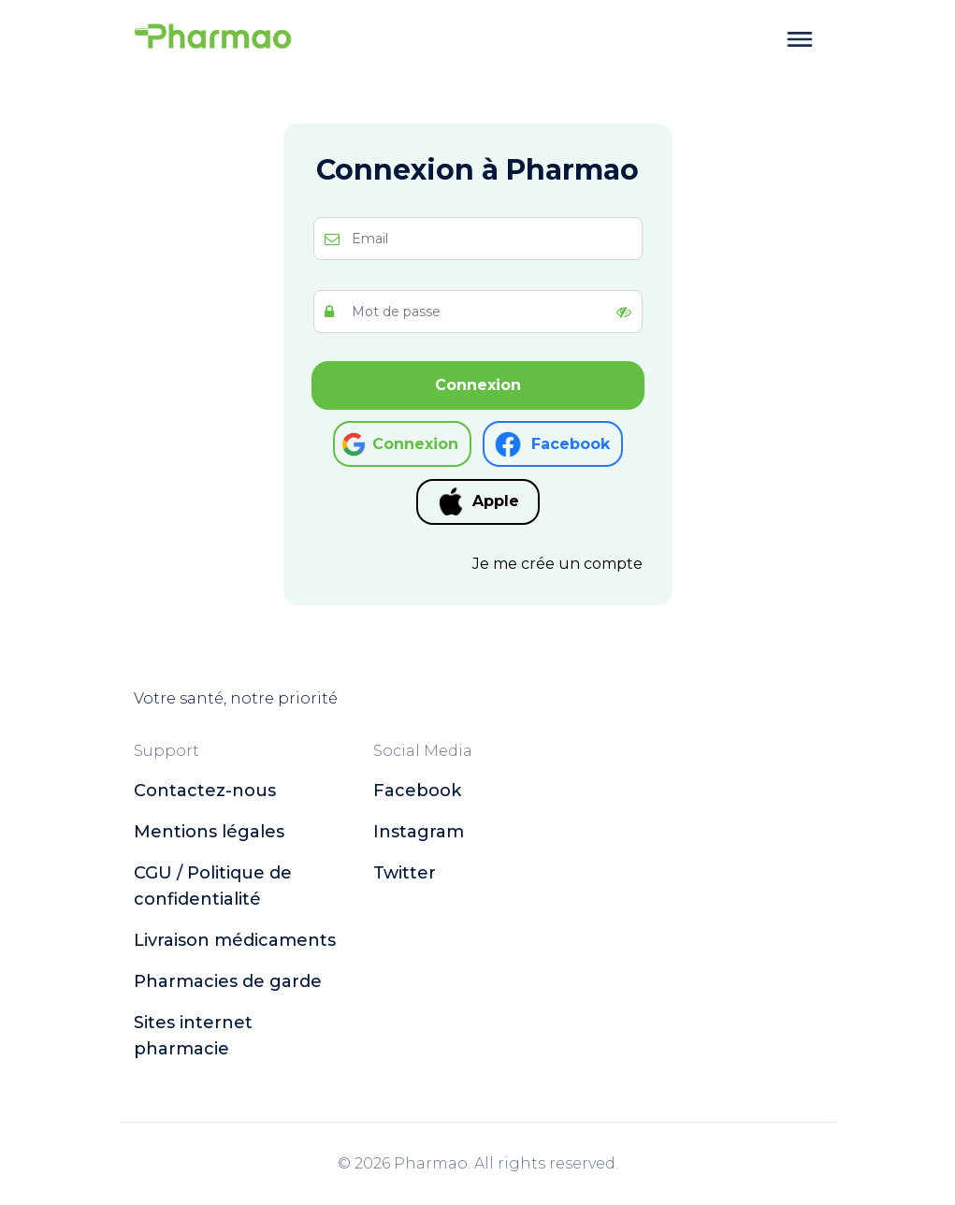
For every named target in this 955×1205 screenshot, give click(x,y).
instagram (418, 831)
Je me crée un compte (557, 564)
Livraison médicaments (235, 940)
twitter (404, 873)
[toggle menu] (799, 39)
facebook (417, 790)
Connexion (478, 385)
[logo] (213, 39)
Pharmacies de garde (228, 981)
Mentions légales (209, 831)
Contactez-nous (205, 790)
